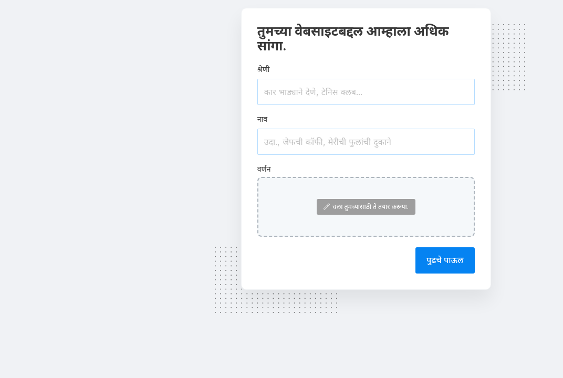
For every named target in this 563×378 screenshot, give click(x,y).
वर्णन (264, 168)
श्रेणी (263, 69)
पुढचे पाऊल (445, 260)
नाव (262, 118)
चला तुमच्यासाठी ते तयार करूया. (366, 207)
